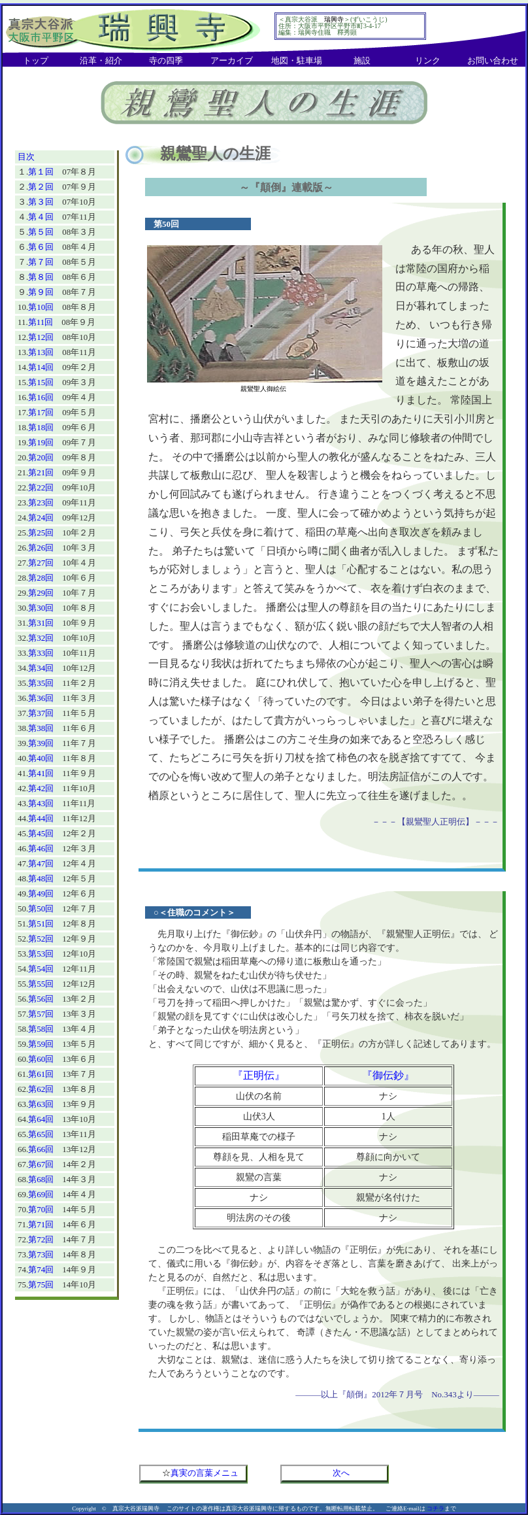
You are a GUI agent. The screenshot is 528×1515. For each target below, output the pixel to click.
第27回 (41, 563)
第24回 (41, 517)
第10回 (41, 307)
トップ (35, 60)
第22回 (41, 487)
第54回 (41, 969)
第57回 (41, 1014)
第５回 (41, 232)
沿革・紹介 (101, 60)
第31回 (41, 623)
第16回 (41, 397)
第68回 (41, 1179)
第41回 (41, 773)
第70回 (41, 1209)
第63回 (41, 1104)
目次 (26, 157)
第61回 (41, 1074)
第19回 (41, 442)
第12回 (41, 337)
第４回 (41, 217)
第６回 (41, 247)
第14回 (41, 367)
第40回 (41, 758)
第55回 (41, 984)
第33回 (41, 653)
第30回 (41, 608)
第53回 (41, 954)
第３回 (41, 202)
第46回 (41, 848)
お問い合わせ (492, 60)
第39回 (41, 743)
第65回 (41, 1134)
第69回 (41, 1194)
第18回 (41, 427)
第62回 (41, 1089)
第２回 (41, 187)
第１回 (41, 172)
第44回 (41, 818)
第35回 (41, 683)
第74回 (41, 1269)
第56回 (41, 999)
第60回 (41, 1059)
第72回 (41, 1239)
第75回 (41, 1284)
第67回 (41, 1164)
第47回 (41, 863)
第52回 (41, 939)
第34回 (41, 668)
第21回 (41, 472)
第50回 (41, 908)
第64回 (41, 1119)
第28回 (41, 578)
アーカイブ (231, 60)
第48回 (41, 878)
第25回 (41, 532)
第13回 (41, 352)
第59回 (41, 1044)
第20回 (41, 457)
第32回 (41, 638)
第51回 (41, 923)
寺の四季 (166, 60)
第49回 (41, 893)
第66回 (41, 1149)
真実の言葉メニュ (205, 1473)
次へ (341, 1473)
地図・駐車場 (296, 60)
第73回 (41, 1254)
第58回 (41, 1029)
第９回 (41, 292)
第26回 (41, 548)
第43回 (41, 803)
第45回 (41, 833)
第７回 (41, 262)
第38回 (41, 728)
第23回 (41, 502)
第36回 (41, 698)
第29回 (41, 593)
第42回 (41, 788)
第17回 (41, 412)
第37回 (41, 713)
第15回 (41, 382)
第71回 (41, 1224)
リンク (427, 60)
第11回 (41, 322)
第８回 (41, 277)
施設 (362, 60)
